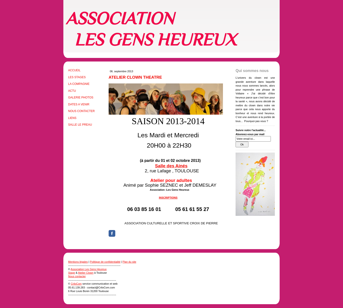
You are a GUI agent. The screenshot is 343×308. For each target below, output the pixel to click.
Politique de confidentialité (105, 261)
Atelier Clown (86, 272)
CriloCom (76, 283)
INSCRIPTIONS (168, 197)
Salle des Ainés (171, 165)
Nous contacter (77, 276)
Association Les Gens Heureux (89, 269)
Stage (71, 272)
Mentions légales (78, 261)
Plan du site (129, 261)
